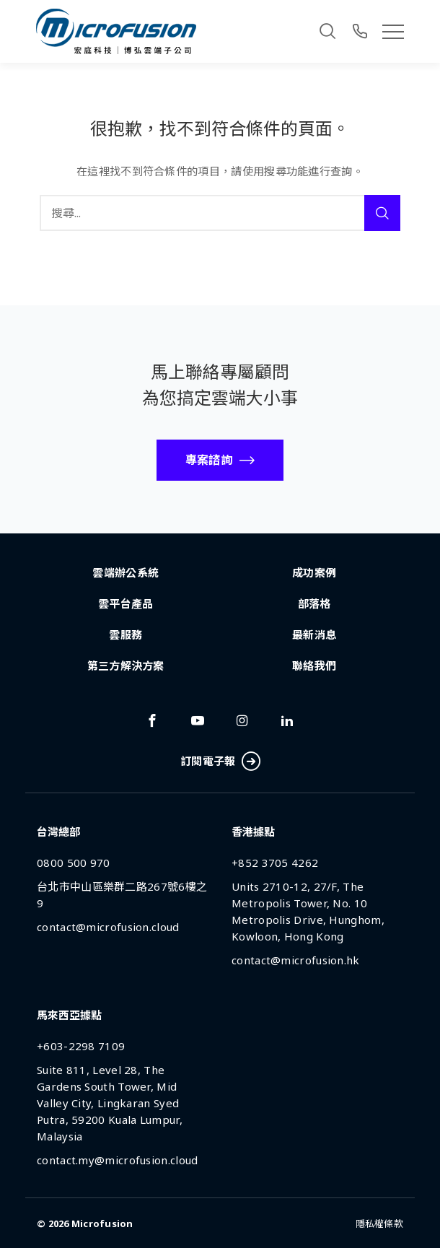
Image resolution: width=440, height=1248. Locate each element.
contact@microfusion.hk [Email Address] (296, 960)
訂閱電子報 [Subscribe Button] (220, 762)
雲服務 (125, 634)
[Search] (327, 31)
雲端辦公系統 (125, 572)
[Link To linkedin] (287, 720)
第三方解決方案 (125, 665)
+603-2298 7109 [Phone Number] (81, 1046)
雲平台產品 (126, 603)
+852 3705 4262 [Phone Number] (275, 862)
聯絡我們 (314, 665)
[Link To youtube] (197, 720)
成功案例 (314, 572)
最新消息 (314, 634)
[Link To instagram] (242, 720)
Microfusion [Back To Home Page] (102, 1223)
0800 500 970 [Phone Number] (73, 862)
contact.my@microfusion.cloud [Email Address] (117, 1160)
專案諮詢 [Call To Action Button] (208, 460)
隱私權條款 (379, 1223)
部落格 (314, 603)
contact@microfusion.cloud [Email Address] (108, 927)
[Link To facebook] (152, 720)
